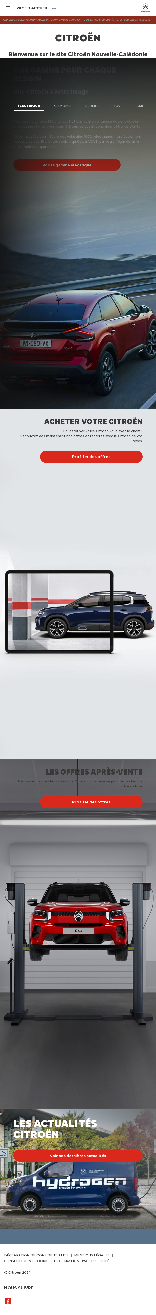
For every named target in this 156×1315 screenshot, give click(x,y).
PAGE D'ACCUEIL (32, 8)
